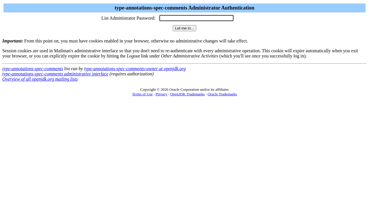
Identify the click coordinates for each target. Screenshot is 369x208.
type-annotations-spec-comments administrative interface (55, 73)
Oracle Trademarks (222, 94)
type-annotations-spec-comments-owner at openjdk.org (135, 68)
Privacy (161, 94)
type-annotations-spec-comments (32, 68)
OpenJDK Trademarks (187, 94)
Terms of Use (142, 94)
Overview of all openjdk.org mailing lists (40, 79)
